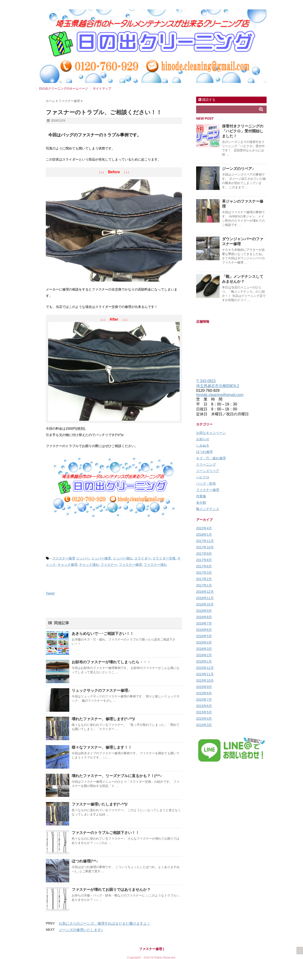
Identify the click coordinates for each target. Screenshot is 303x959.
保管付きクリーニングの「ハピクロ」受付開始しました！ (242, 131)
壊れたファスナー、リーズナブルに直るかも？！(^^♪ (117, 776)
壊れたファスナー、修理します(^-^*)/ (103, 719)
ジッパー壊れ (122, 558)
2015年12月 (205, 668)
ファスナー (109, 564)
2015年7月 (204, 699)
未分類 (201, 502)
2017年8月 (204, 560)
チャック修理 (67, 564)
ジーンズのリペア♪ (238, 169)
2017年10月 (205, 547)
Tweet (50, 593)
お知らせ (202, 439)
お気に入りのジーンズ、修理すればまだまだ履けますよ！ (104, 923)
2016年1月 (204, 661)
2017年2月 (204, 579)
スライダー (142, 558)
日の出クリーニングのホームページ (63, 88)
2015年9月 (204, 687)
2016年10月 (205, 604)
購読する (206, 100)
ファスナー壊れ (155, 564)
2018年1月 (204, 534)
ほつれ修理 (204, 452)
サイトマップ (102, 88)
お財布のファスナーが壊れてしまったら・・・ (111, 662)
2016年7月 (204, 623)
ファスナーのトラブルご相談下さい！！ (105, 833)
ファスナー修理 (63, 558)
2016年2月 (204, 655)
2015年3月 (204, 725)
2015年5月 (204, 712)
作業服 (201, 496)
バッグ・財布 (206, 483)
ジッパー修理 (101, 558)
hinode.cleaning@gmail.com (219, 395)
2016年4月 (204, 642)
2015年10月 (205, 680)
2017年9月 (204, 553)
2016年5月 (204, 636)
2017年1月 (204, 585)
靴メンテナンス (207, 509)
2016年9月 (204, 611)
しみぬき (202, 445)
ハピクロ (202, 477)
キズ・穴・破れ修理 (211, 458)
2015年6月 (204, 706)
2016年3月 (204, 649)
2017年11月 (205, 541)
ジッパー (82, 558)
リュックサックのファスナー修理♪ (101, 690)
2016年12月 (205, 591)
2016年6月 (204, 630)
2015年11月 (205, 674)
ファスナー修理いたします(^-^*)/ (99, 804)
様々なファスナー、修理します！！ (102, 747)
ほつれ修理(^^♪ (85, 861)
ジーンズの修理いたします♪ (81, 930)
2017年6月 (204, 566)
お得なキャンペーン (211, 433)
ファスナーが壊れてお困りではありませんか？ (111, 890)
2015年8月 (204, 693)
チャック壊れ (89, 564)
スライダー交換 (163, 558)
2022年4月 (204, 528)
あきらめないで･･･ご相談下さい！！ (103, 634)
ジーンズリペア (207, 471)
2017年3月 (204, 572)
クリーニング (206, 464)
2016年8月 (204, 617)
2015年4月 (204, 718)
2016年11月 (205, 598)
